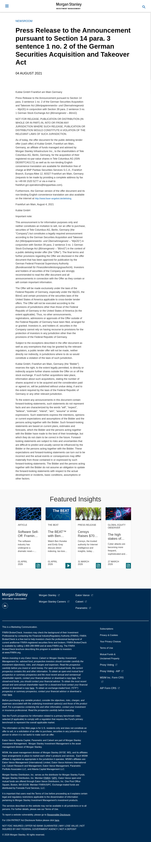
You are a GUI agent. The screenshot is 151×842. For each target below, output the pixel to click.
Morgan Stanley (47, 595)
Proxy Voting (107, 664)
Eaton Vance (83, 595)
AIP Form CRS (108, 688)
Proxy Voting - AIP (110, 671)
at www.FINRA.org (53, 646)
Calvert (79, 601)
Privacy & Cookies (109, 635)
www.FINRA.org (13, 652)
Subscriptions (106, 629)
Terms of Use (106, 648)
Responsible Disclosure (58, 815)
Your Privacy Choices (111, 641)
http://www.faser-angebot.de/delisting (53, 198)
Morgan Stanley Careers (52, 601)
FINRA (47, 778)
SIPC (54, 778)
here (74, 678)
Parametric (82, 608)
